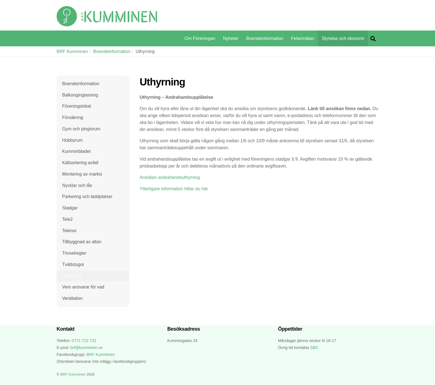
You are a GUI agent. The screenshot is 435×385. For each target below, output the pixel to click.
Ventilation (72, 298)
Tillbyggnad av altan (82, 242)
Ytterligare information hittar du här (174, 188)
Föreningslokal (76, 106)
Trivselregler (74, 253)
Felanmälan (302, 38)
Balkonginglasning (80, 95)
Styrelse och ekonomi (343, 38)
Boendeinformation (264, 38)
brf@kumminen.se (86, 348)
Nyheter (231, 38)
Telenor (69, 230)
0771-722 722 (84, 341)
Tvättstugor (73, 264)
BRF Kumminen (72, 51)
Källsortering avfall (80, 162)
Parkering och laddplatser (87, 196)
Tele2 (67, 219)
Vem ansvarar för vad (83, 287)
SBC (314, 348)
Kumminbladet (76, 151)
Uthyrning (71, 275)
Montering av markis (82, 174)
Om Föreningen (199, 38)
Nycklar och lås (77, 185)
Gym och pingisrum (81, 128)
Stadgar (70, 208)
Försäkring (72, 117)
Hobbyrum (72, 140)
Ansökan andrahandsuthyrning (170, 177)
